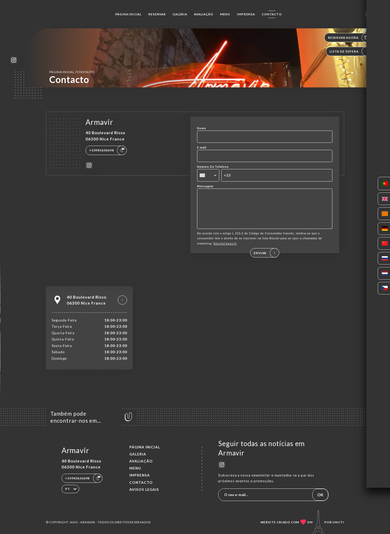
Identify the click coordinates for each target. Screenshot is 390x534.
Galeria (180, 14)
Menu (225, 14)
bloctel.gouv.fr (225, 248)
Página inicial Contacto (72, 72)
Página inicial (128, 14)
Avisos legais (144, 489)
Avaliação (203, 14)
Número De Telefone (213, 166)
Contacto (272, 14)
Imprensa (246, 14)
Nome (201, 128)
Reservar (157, 14)
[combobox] (208, 175)
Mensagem (205, 186)
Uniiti (338, 522)
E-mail (201, 147)
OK (320, 494)
